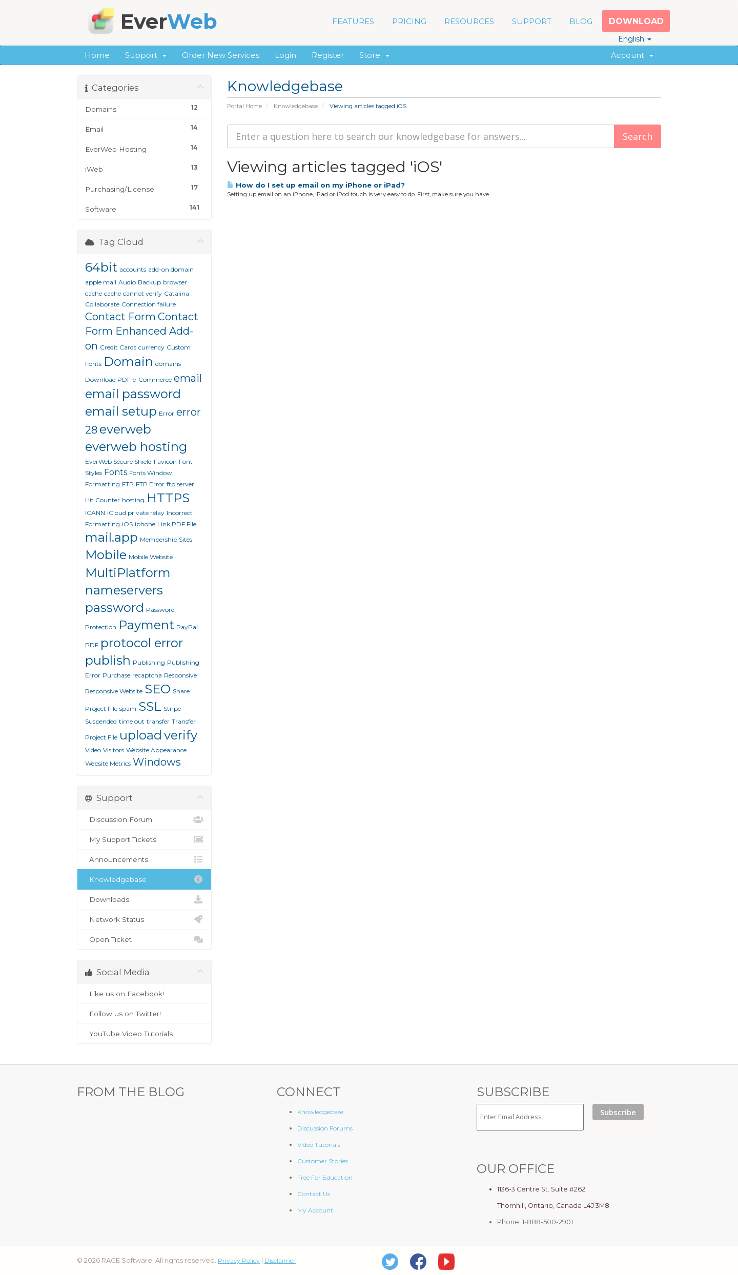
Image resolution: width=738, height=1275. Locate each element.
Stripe (172, 708)
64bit (101, 267)
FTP (128, 484)
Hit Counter (102, 500)
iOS (127, 524)
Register (328, 55)
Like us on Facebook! (144, 994)
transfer (158, 721)
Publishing (149, 662)
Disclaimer (280, 1260)
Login (285, 55)
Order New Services (220, 55)
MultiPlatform (128, 572)
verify (180, 735)
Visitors (113, 750)
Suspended (101, 721)
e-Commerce (152, 379)
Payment (146, 625)
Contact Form (120, 317)
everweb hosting (136, 446)
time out (132, 721)
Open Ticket (144, 939)
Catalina (176, 293)
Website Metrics (108, 763)
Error (166, 413)
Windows (157, 762)
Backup (149, 282)
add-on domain (171, 269)
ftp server (180, 484)
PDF (91, 645)
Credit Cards (118, 347)
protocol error (141, 642)
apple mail (100, 282)
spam (127, 708)
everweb (125, 429)
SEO (158, 689)
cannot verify (142, 293)
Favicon (165, 461)
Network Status (144, 919)
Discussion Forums (325, 1128)
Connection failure (148, 304)
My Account (315, 1210)
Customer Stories (322, 1161)
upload (140, 735)
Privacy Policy (239, 1260)
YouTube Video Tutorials (144, 1033)
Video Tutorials (318, 1144)
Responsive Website (113, 691)
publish (108, 660)
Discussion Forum (144, 819)
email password (133, 393)
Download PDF (108, 379)
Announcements (144, 859)
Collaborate (102, 304)
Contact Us (313, 1194)
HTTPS (168, 497)
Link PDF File (176, 524)
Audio (127, 282)
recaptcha (147, 675)
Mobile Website (151, 557)
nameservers (124, 590)
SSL (149, 706)
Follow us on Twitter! (144, 1013)
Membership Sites (166, 539)
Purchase (116, 675)
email (188, 378)
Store (374, 55)
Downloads (144, 899)
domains (168, 363)
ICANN (95, 513)
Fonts (115, 472)
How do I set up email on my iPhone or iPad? (316, 185)
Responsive (180, 675)
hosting (133, 500)
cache (112, 293)
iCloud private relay (136, 513)
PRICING (409, 21)
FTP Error (150, 484)
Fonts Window (150, 473)
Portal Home (244, 106)
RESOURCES (469, 21)
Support (146, 55)
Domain (128, 361)
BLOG (580, 21)
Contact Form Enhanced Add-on (141, 331)
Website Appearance (156, 750)
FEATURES (353, 21)
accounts (132, 269)
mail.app (111, 537)
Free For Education (325, 1177)
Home (97, 55)
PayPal (187, 627)
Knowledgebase (296, 106)
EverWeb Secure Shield (118, 461)
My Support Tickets (144, 839)
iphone (145, 524)
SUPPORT (531, 21)
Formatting (102, 484)
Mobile (106, 554)
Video (93, 750)
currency (151, 347)
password (114, 607)
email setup (121, 411)
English (634, 39)
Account (632, 55)
